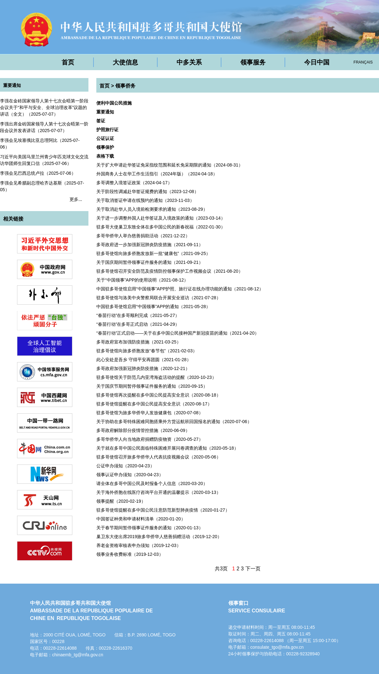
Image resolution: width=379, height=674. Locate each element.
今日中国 (316, 62)
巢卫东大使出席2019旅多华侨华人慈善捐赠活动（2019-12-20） (159, 536)
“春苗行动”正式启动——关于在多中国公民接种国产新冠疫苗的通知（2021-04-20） (177, 333)
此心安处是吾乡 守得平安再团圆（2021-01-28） (143, 359)
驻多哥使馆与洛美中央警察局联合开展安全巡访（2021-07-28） (158, 297)
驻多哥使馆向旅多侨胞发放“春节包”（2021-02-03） (146, 350)
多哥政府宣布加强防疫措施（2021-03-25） (138, 341)
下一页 (253, 568)
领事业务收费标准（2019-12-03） (129, 554)
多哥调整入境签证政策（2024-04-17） (134, 182)
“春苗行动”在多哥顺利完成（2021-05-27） (137, 315)
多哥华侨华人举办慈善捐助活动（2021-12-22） (143, 235)
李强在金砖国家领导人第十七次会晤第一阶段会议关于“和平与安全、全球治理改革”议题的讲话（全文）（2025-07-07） (44, 107)
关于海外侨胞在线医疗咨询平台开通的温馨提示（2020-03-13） (158, 492)
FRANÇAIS (363, 62)
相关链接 (13, 219)
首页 (68, 62)
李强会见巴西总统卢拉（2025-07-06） (38, 173)
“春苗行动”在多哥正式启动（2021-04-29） (137, 324)
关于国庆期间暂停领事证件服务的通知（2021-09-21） (149, 262)
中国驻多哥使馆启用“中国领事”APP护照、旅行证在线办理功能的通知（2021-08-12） (179, 288)
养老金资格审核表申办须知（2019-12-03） (138, 545)
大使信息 (125, 62)
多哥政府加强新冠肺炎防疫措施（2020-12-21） (143, 368)
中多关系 (189, 62)
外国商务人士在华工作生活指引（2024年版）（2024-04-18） (156, 173)
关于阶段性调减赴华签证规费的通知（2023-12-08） (147, 191)
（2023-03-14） (160, 218)
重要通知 (12, 85)
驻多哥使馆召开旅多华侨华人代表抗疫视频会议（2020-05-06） (158, 456)
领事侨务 (125, 85)
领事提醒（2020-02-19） (121, 501)
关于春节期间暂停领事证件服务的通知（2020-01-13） (149, 527)
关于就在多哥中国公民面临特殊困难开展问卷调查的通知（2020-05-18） (167, 448)
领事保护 (105, 147)
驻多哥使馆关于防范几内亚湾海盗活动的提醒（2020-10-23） (156, 377)
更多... (75, 199)
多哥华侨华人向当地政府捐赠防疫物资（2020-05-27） (149, 439)
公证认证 (105, 138)
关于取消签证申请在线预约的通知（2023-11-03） (145, 200)
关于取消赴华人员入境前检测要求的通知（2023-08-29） (152, 209)
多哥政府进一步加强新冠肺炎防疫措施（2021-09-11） (149, 244)
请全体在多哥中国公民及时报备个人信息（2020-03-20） (152, 483)
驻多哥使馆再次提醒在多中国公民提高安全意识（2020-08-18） (158, 395)
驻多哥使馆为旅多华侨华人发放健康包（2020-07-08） (149, 412)
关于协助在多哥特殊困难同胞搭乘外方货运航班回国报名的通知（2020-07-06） (174, 421)
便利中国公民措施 (114, 103)
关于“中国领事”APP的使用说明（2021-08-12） (142, 279)
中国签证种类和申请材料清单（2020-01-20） (140, 518)
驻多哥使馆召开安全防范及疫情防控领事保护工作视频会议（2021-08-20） (169, 271)
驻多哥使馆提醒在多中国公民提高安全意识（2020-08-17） (154, 403)
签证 (100, 120)
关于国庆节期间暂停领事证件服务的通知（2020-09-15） (152, 386)
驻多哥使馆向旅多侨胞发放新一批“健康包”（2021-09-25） (153, 253)
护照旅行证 (107, 129)
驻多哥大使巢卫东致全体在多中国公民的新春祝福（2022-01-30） (160, 226)
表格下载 (105, 156)
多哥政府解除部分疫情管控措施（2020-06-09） (143, 430)
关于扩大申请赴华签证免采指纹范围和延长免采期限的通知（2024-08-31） (169, 164)
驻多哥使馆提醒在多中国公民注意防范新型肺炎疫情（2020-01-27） (163, 510)
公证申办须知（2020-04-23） (125, 465)
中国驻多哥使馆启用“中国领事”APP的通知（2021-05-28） (153, 306)
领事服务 (253, 62)
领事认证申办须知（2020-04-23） (129, 474)
